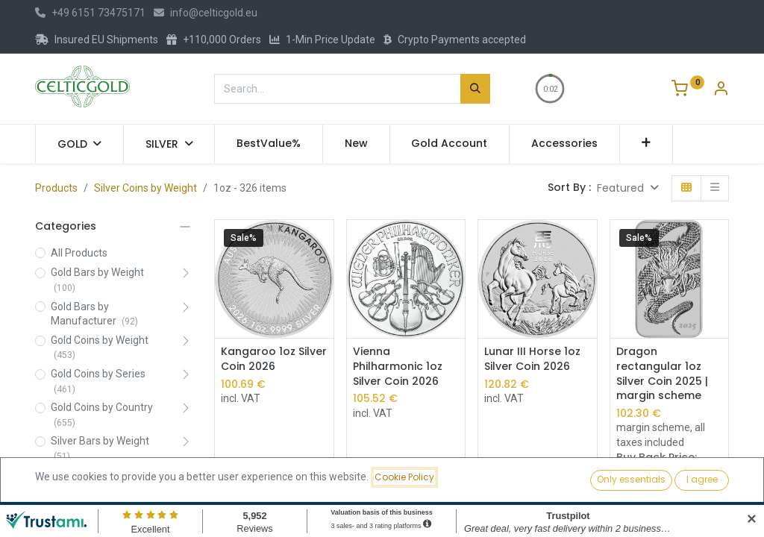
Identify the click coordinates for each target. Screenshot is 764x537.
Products (56, 188)
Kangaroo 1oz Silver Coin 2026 (274, 359)
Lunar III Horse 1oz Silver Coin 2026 (532, 359)
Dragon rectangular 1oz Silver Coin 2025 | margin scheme (662, 374)
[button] (646, 144)
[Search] (475, 89)
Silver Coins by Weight (145, 188)
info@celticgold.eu (205, 13)
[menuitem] (268, 144)
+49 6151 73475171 (90, 13)
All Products (79, 253)
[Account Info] (721, 90)
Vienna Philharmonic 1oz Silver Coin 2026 (397, 366)
